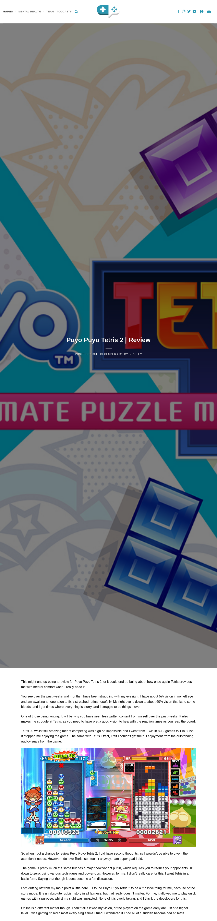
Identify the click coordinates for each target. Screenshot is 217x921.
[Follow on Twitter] (189, 11)
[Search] (76, 12)
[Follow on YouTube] (194, 11)
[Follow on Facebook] (178, 11)
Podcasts (64, 11)
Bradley (135, 354)
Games (9, 12)
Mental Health (31, 12)
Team (50, 11)
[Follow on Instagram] (183, 11)
